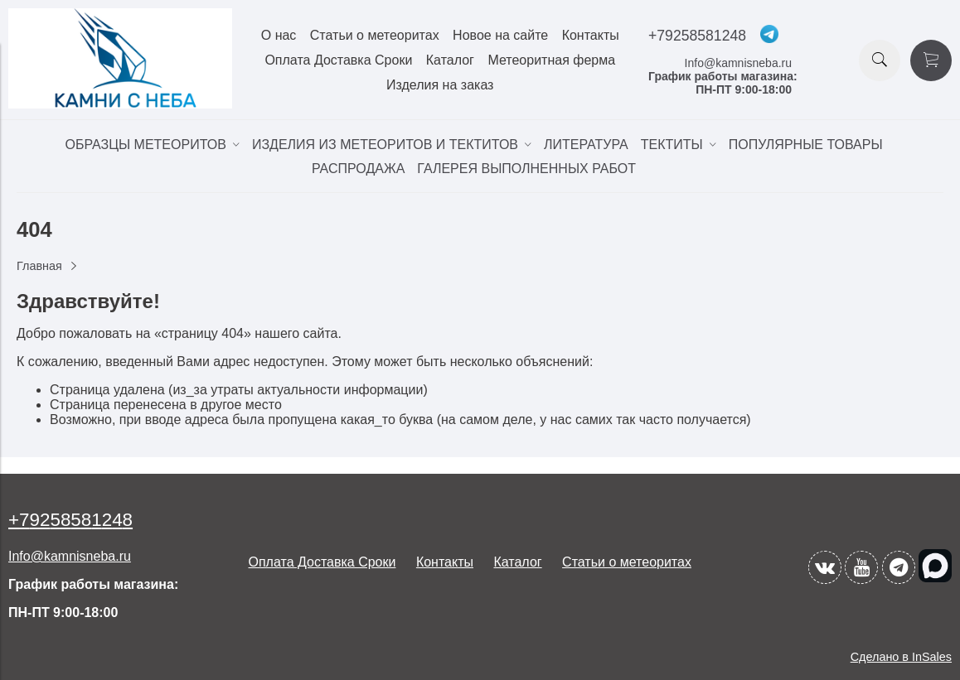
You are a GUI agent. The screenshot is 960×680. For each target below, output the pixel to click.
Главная (39, 265)
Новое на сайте (500, 35)
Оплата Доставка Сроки (338, 60)
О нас (279, 35)
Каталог (450, 60)
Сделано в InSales (901, 656)
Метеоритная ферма (551, 60)
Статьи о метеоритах (374, 35)
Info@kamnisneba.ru (738, 63)
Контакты (590, 35)
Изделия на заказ (439, 85)
